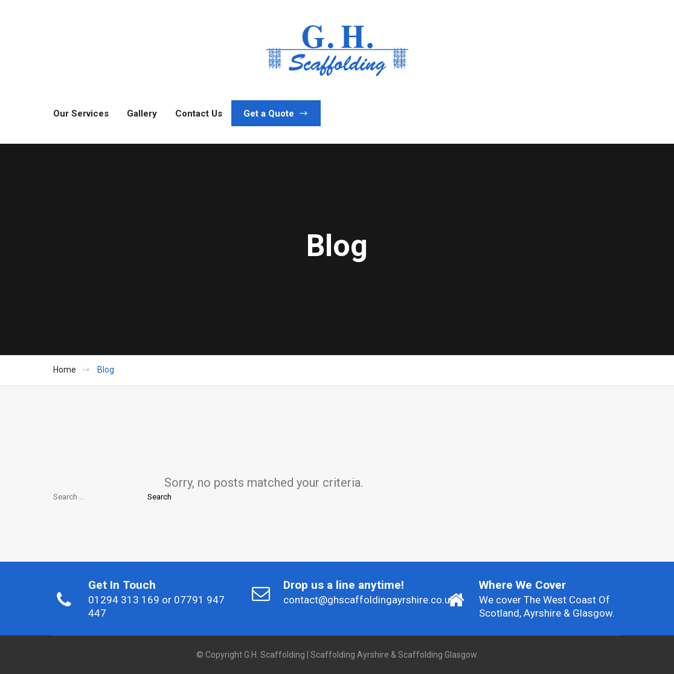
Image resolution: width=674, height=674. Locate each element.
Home (64, 369)
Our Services (81, 113)
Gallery (142, 113)
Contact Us (198, 113)
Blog (105, 369)
